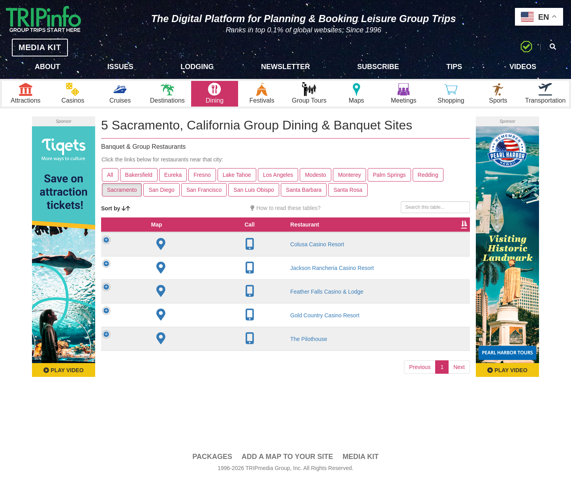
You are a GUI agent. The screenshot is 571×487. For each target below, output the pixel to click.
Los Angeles (278, 182)
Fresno (202, 182)
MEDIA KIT (32, 47)
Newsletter (285, 67)
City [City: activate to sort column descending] (202, 239)
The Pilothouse (166, 361)
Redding (428, 182)
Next (459, 389)
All (110, 182)
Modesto (315, 182)
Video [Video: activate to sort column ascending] (389, 239)
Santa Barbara (303, 197)
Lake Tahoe (237, 182)
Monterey (349, 182)
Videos (522, 67)
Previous (419, 389)
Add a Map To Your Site (287, 464)
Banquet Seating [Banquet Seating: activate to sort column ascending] (353, 236)
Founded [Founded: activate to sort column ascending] (245, 239)
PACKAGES (212, 464)
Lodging (197, 67)
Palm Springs (389, 182)
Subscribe (378, 67)
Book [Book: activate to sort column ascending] (419, 239)
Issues (120, 67)
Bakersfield (138, 182)
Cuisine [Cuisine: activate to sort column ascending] (316, 239)
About (47, 67)
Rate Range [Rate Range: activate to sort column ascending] (280, 236)
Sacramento (122, 197)
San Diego (161, 197)
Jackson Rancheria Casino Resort (165, 286)
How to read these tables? (285, 215)
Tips (454, 67)
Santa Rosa (347, 197)
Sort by (115, 215)
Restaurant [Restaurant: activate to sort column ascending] (162, 239)
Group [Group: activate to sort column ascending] (449, 239)
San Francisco (204, 197)
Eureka (173, 182)
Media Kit (360, 464)
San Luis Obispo (253, 197)
